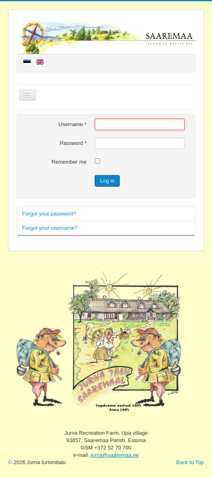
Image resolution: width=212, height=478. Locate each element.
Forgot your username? (49, 228)
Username (72, 124)
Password (73, 143)
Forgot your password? (49, 214)
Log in (107, 181)
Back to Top (190, 462)
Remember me (69, 162)
